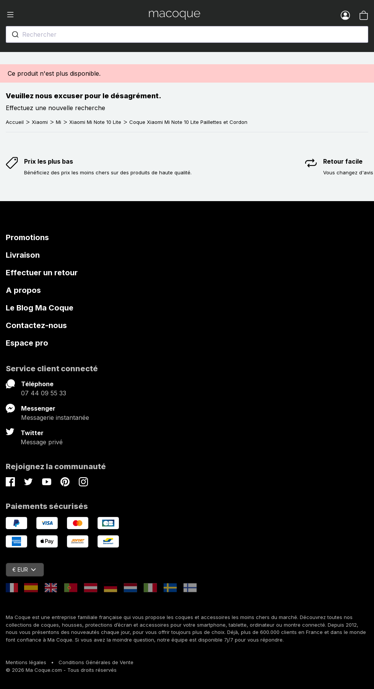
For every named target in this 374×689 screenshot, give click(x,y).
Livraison (23, 255)
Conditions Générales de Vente (96, 662)
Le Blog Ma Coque (39, 307)
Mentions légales (26, 662)
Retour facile (343, 161)
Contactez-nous (36, 325)
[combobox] (187, 34)
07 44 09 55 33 (43, 393)
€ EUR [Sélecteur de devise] (24, 569)
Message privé (42, 442)
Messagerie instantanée (55, 417)
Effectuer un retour (42, 272)
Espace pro (27, 343)
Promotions (27, 237)
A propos (23, 290)
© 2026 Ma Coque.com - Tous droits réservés (61, 670)
